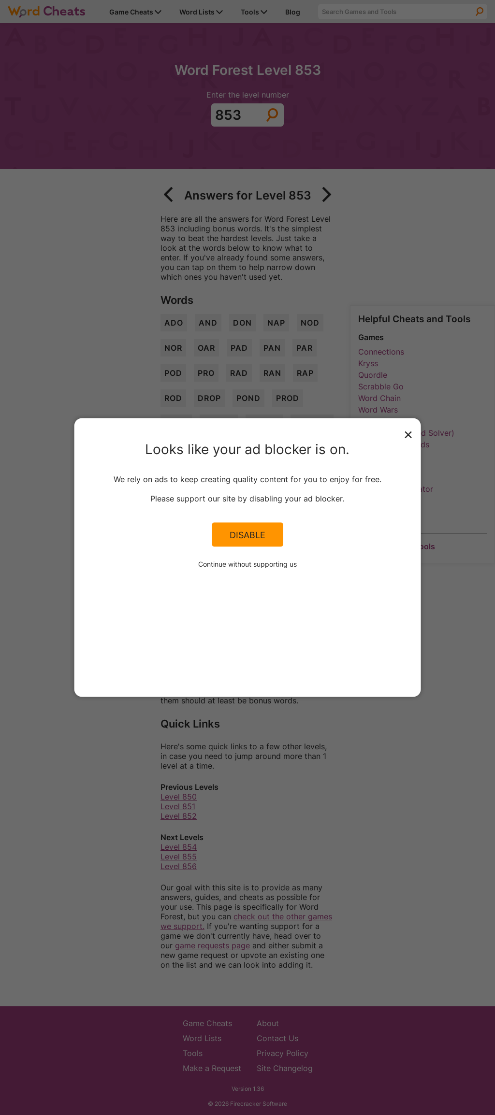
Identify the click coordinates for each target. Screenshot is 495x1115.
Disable (247, 534)
